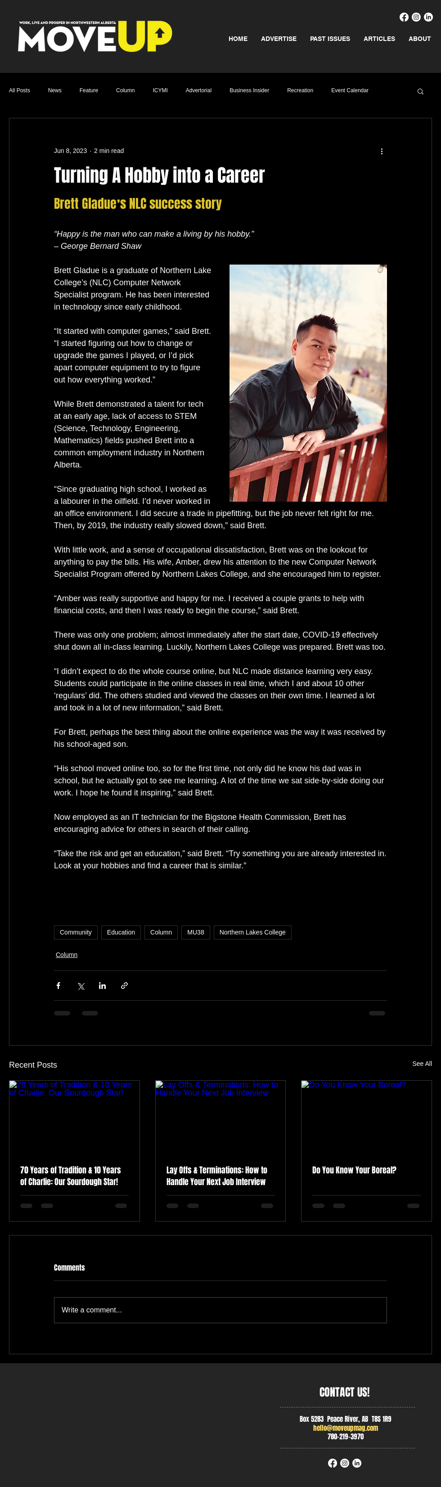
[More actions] (381, 150)
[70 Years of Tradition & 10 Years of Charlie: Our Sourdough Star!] (74, 1117)
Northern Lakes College (253, 932)
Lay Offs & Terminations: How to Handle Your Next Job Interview (216, 1176)
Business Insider (249, 90)
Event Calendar (350, 90)
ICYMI (160, 90)
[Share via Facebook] (58, 985)
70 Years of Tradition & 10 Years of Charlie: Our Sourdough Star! (70, 1176)
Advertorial (199, 90)
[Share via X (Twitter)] (80, 985)
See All (422, 1063)
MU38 (195, 932)
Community (76, 932)
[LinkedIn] (428, 17)
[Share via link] (124, 985)
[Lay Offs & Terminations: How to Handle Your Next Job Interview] (221, 1117)
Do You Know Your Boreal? (354, 1170)
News (55, 90)
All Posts (19, 90)
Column (125, 90)
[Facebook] (404, 17)
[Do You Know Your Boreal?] (367, 1117)
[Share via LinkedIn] (102, 985)
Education (121, 932)
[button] (420, 90)
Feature (89, 90)
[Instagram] (416, 17)
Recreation (300, 90)
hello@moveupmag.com (345, 1428)
